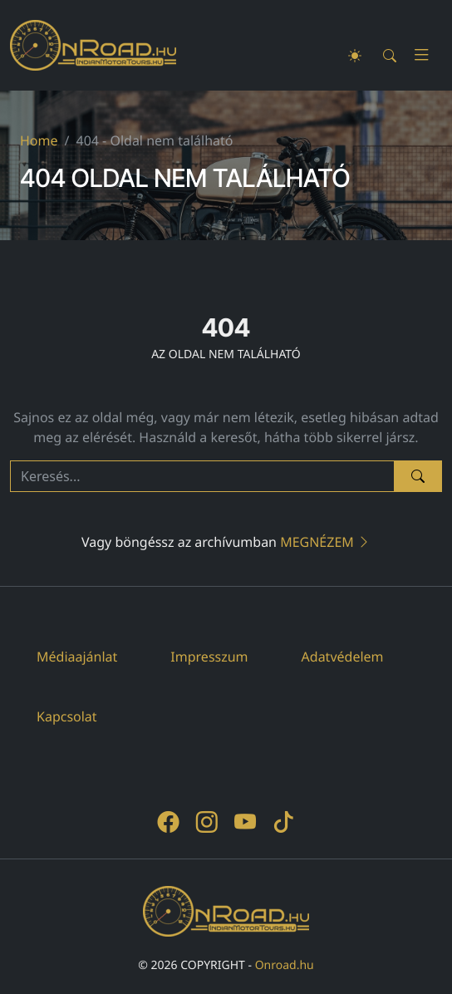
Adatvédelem (343, 656)
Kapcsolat (67, 716)
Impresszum (209, 656)
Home (39, 140)
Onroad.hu (284, 965)
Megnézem (325, 542)
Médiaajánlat (77, 656)
